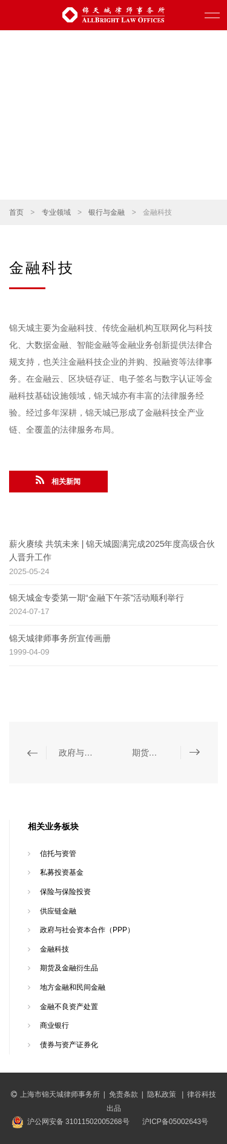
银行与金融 (106, 212)
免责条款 (123, 1094)
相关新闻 (58, 480)
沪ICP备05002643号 (175, 1121)
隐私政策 (162, 1094)
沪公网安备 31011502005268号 (78, 1121)
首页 (16, 212)
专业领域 (56, 212)
